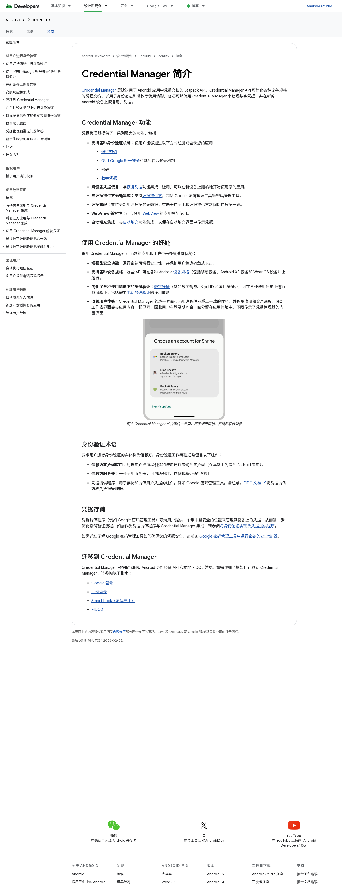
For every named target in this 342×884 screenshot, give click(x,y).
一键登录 (99, 592)
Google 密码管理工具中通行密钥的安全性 (235, 536)
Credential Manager (99, 90)
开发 (124, 6)
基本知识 (58, 6)
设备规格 (181, 272)
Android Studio (319, 6)
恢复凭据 (134, 187)
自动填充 (130, 222)
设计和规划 (124, 56)
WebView (151, 213)
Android (78, 874)
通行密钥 (109, 152)
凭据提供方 (152, 196)
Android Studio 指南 (267, 874)
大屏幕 (167, 874)
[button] (32, 64)
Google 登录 (102, 583)
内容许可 (119, 632)
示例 (30, 31)
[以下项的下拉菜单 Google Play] (174, 6)
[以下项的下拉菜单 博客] (205, 6)
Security (15, 20)
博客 (195, 6)
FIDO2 (97, 609)
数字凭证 (162, 286)
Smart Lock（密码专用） (113, 600)
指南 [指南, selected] (50, 31)
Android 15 (215, 874)
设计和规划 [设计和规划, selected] (93, 6)
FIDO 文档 (252, 483)
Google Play (157, 6)
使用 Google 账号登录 (120, 160)
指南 (179, 56)
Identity (42, 20)
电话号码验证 (138, 292)
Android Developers (96, 56)
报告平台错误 (307, 874)
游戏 (120, 874)
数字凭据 (109, 178)
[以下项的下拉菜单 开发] (134, 6)
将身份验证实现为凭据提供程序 (247, 526)
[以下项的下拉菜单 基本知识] (71, 6)
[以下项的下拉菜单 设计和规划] (108, 6)
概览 (9, 31)
